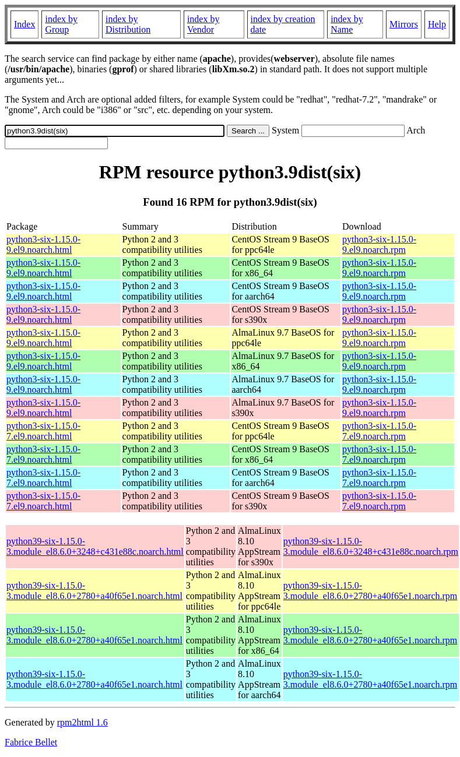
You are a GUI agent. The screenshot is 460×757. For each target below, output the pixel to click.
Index (24, 24)
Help (437, 24)
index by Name (347, 24)
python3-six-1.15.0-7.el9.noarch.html (43, 431)
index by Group (61, 24)
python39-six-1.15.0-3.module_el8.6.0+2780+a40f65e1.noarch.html (94, 590)
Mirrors (403, 24)
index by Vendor (203, 24)
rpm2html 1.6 (82, 722)
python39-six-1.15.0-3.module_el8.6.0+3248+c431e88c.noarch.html (95, 546)
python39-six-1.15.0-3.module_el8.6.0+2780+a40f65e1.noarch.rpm (370, 590)
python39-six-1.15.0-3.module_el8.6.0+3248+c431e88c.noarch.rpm (370, 546)
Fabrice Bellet (31, 742)
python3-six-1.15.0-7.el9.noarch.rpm (379, 431)
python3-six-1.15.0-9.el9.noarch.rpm (379, 244)
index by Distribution (128, 24)
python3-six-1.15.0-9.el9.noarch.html (43, 244)
